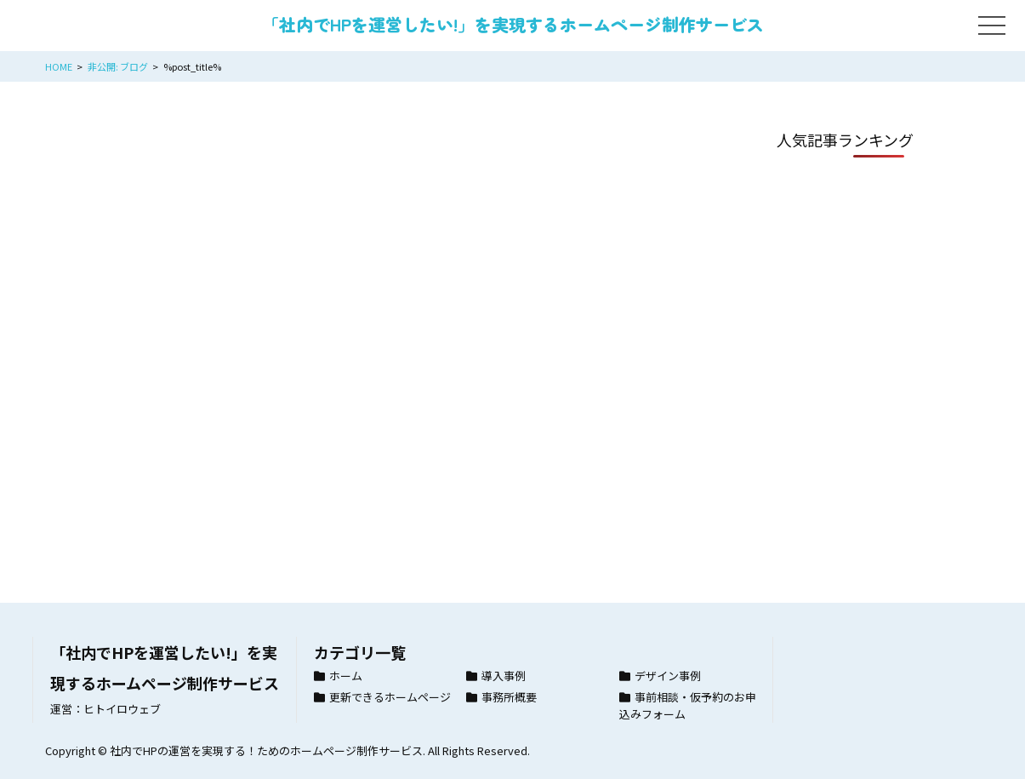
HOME (58, 66)
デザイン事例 (668, 675)
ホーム (345, 675)
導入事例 (503, 675)
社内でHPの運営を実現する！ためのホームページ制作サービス (266, 750)
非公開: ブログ (118, 66)
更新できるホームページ (390, 697)
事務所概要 (509, 697)
